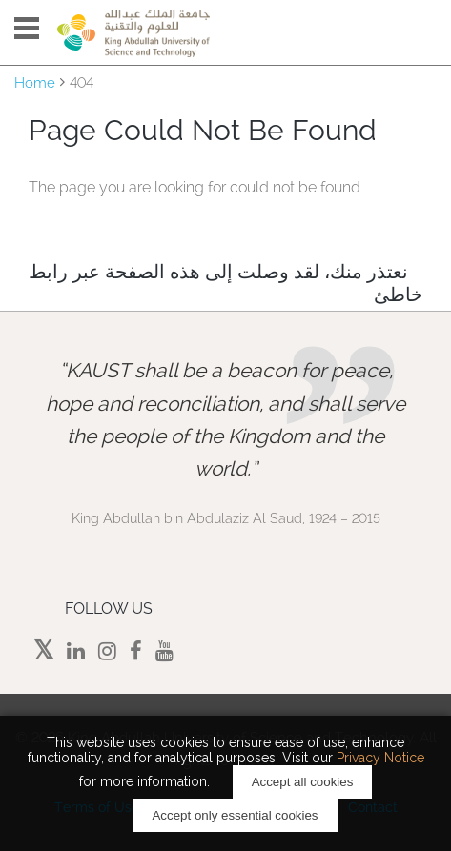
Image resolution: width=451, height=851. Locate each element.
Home (34, 82)
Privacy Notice (380, 757)
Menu (26, 28)
